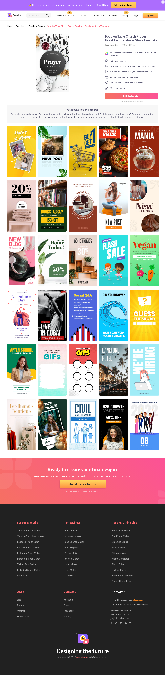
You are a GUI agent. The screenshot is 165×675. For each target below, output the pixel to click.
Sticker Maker (119, 553)
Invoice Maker (72, 558)
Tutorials (21, 605)
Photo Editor (118, 564)
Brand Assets (23, 616)
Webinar (21, 611)
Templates (21, 26)
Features (113, 15)
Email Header (71, 530)
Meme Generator (120, 558)
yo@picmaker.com (119, 618)
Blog (19, 599)
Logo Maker (71, 575)
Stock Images (119, 547)
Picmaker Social (64, 15)
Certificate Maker (120, 536)
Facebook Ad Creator (28, 542)
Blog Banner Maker (74, 542)
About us (68, 599)
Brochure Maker (120, 542)
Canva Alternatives (121, 581)
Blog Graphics (72, 547)
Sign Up (150, 15)
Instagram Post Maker (28, 558)
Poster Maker (71, 553)
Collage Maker (119, 570)
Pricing (125, 15)
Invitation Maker (73, 536)
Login (135, 15)
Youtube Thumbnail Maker (30, 536)
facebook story (36, 26)
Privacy (67, 616)
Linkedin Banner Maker (28, 570)
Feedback (69, 611)
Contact (68, 605)
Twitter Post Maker (26, 564)
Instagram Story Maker (28, 553)
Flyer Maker (71, 570)
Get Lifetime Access (124, 5)
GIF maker (22, 575)
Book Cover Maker (121, 530)
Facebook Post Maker (28, 547)
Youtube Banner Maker (28, 530)
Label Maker (71, 564)
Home (10, 26)
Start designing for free (82, 484)
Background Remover (123, 575)
